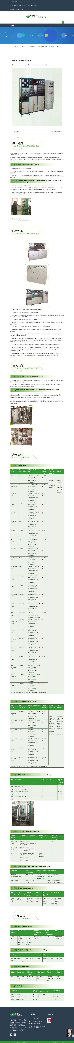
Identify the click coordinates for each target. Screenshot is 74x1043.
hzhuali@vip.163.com (42, 5)
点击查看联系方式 (43, 689)
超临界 (16, 42)
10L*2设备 (36, 61)
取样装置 (51, 42)
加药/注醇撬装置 (42, 42)
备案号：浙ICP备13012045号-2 (58, 1039)
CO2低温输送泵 (31, 42)
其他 (58, 42)
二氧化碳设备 (41, 61)
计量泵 (23, 42)
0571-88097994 (34, 1014)
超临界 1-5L (18, 128)
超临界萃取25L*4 (58, 128)
